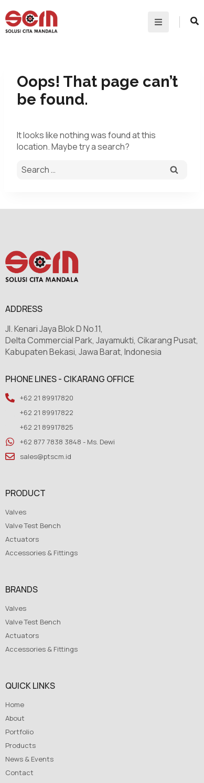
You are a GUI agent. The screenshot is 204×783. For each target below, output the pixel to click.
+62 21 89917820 (46, 397)
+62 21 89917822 (46, 412)
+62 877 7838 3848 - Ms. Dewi (67, 441)
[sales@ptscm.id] (10, 456)
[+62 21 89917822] (10, 412)
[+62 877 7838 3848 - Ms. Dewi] (10, 441)
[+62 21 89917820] (10, 397)
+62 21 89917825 (46, 427)
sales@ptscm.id (45, 456)
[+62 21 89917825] (10, 427)
